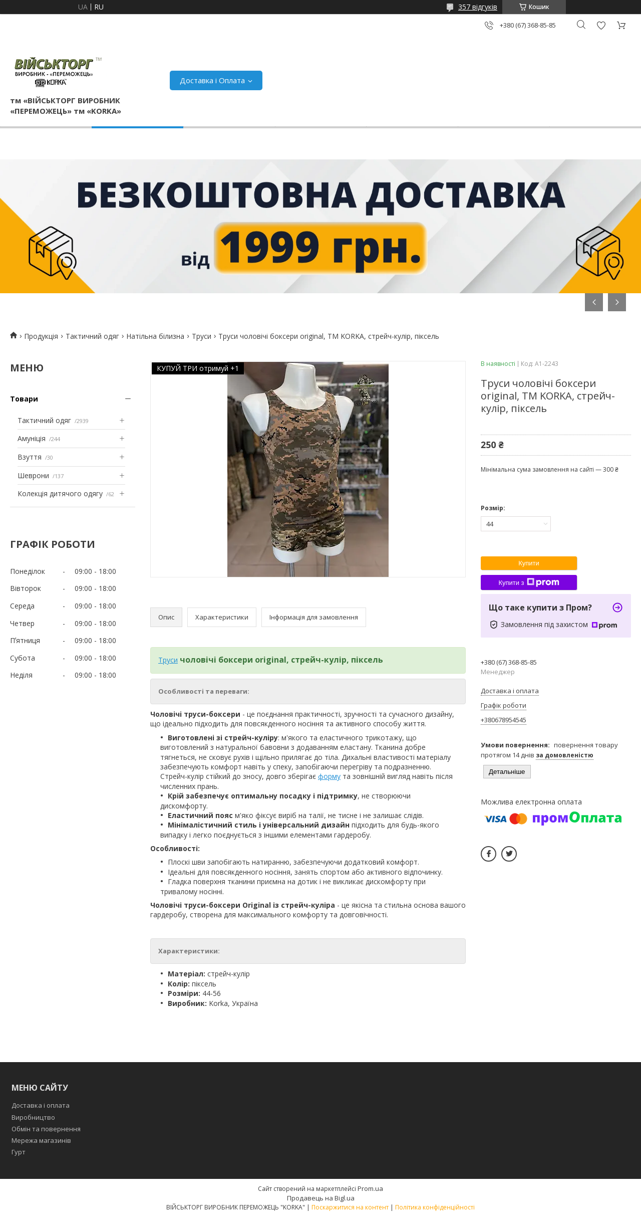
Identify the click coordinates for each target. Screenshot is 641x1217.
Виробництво (33, 1117)
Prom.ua (370, 1188)
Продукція (41, 336)
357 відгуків (477, 7)
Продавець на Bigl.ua (321, 1197)
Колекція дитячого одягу (60, 493)
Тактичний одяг (92, 336)
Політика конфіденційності (435, 1207)
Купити (528, 563)
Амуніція (32, 438)
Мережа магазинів (41, 1140)
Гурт (19, 1151)
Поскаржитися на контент (350, 1207)
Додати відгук (601, 25)
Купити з (528, 582)
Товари (24, 398)
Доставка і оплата (41, 1105)
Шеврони (33, 475)
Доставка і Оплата (212, 80)
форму (329, 776)
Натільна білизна (155, 336)
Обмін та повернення (46, 1128)
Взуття (30, 457)
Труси (201, 336)
